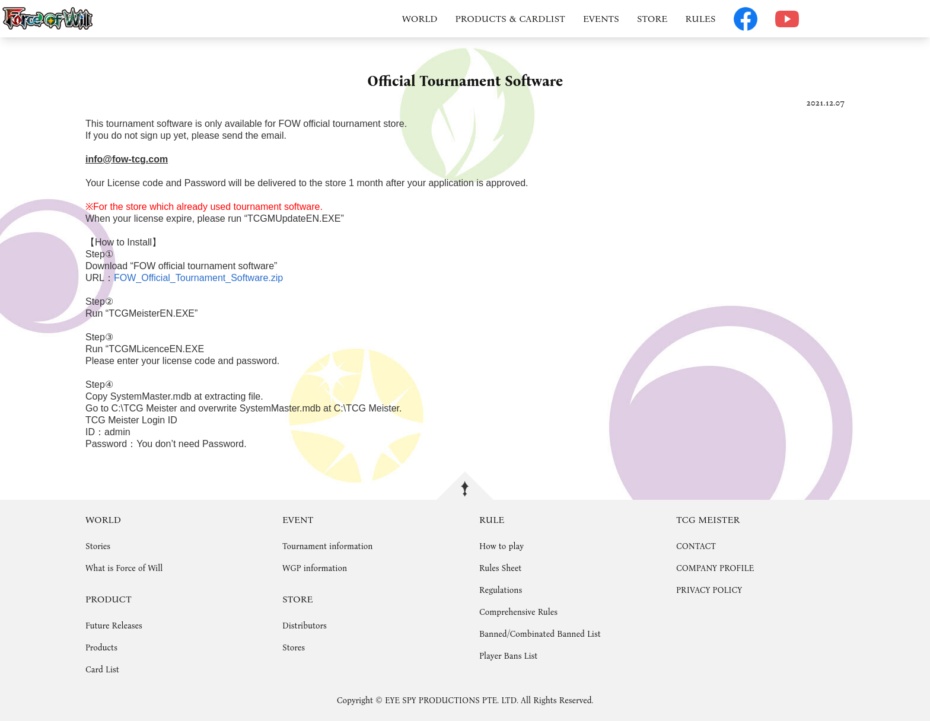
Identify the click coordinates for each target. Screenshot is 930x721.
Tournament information (327, 546)
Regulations (500, 590)
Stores (293, 648)
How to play (501, 546)
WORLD (420, 18)
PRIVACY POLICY (709, 590)
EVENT (297, 519)
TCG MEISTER (708, 519)
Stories (97, 546)
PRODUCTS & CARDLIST (510, 18)
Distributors (304, 626)
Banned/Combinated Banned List (540, 634)
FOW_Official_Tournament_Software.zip (198, 278)
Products (101, 648)
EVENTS (601, 18)
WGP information (314, 568)
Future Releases (113, 626)
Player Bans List (508, 656)
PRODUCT (108, 599)
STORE (652, 18)
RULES (700, 18)
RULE (491, 519)
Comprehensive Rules (518, 612)
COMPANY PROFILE (715, 568)
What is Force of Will (124, 568)
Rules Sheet (500, 568)
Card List (102, 670)
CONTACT (696, 546)
